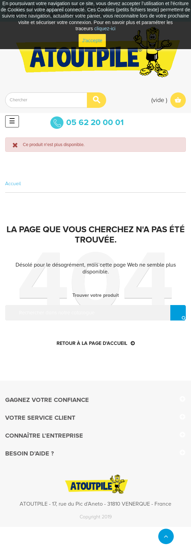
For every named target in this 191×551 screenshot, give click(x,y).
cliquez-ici (104, 28)
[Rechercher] (95, 313)
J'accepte (92, 40)
